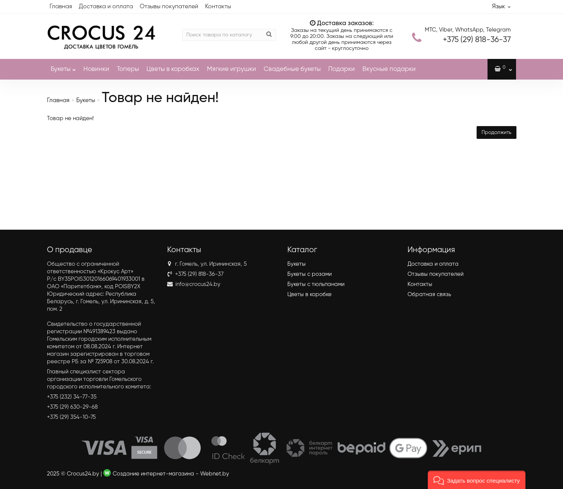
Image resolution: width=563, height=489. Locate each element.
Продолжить (496, 132)
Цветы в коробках (172, 69)
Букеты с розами (309, 274)
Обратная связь (429, 294)
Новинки (96, 69)
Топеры (128, 69)
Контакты (218, 7)
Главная (61, 7)
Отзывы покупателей (169, 7)
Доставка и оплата (106, 7)
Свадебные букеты (292, 69)
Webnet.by (214, 474)
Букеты (63, 65)
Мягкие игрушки (231, 69)
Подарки (341, 69)
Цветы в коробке (309, 294)
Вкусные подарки (389, 69)
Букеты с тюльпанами (315, 284)
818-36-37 (477, 40)
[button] (476, 480)
